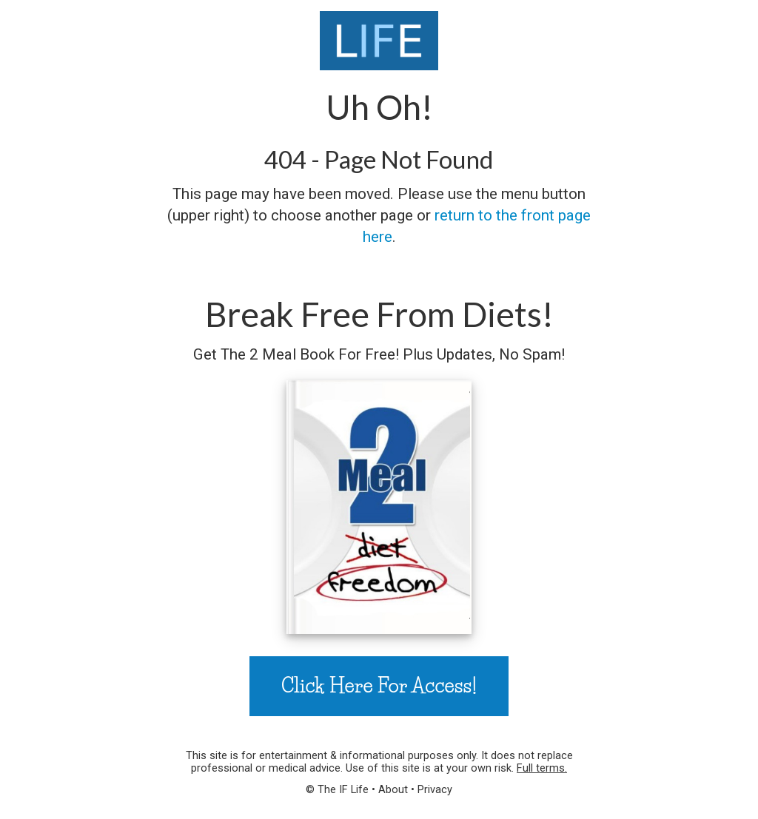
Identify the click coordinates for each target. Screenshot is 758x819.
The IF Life (343, 789)
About (393, 789)
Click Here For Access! (379, 685)
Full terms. (542, 768)
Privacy (434, 789)
